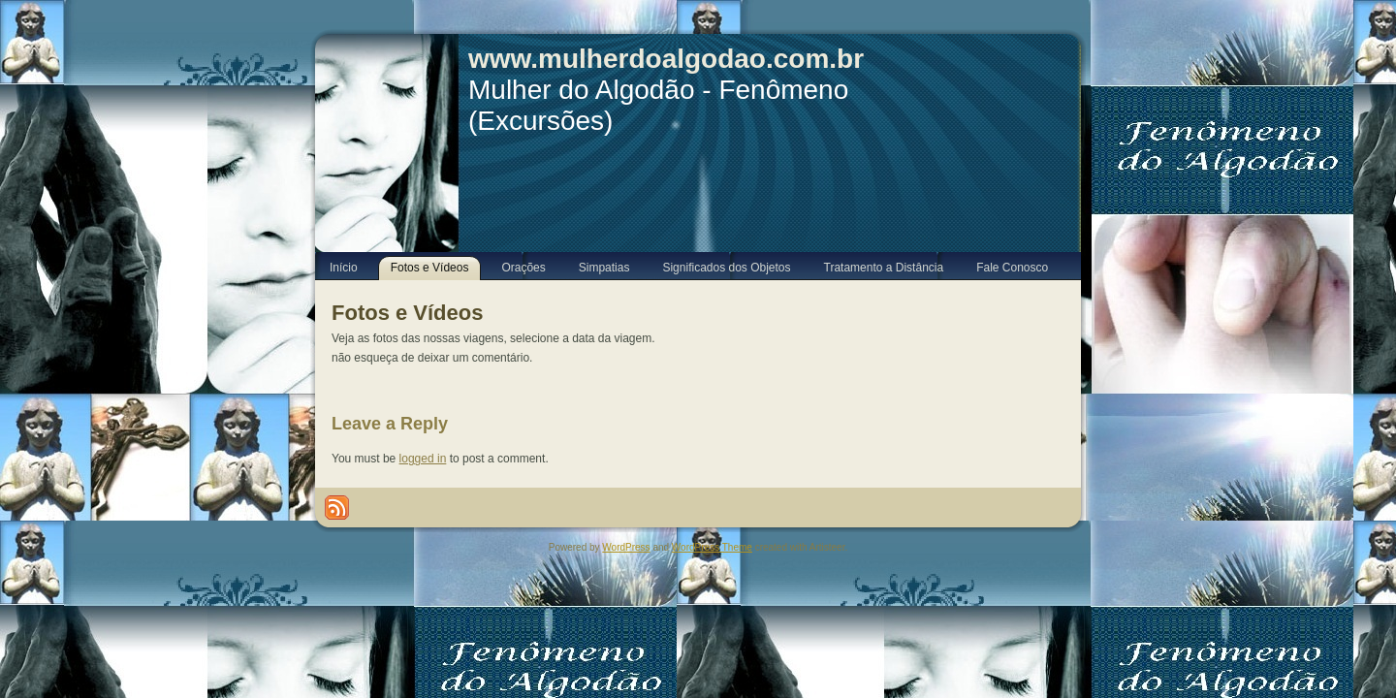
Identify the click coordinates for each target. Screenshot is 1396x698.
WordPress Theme (712, 547)
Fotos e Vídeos (407, 313)
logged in (423, 458)
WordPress (626, 547)
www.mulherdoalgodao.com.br (666, 59)
